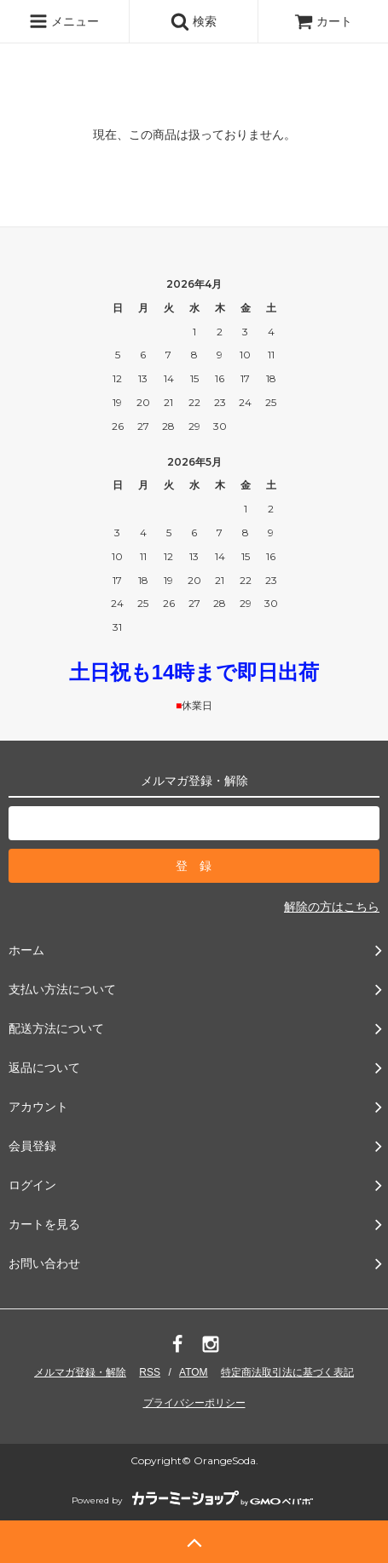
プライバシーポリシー (194, 1403)
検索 (194, 21)
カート (323, 21)
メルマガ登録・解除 (80, 1372)
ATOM (193, 1372)
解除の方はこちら (331, 906)
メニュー (64, 21)
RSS (149, 1372)
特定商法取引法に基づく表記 (287, 1372)
